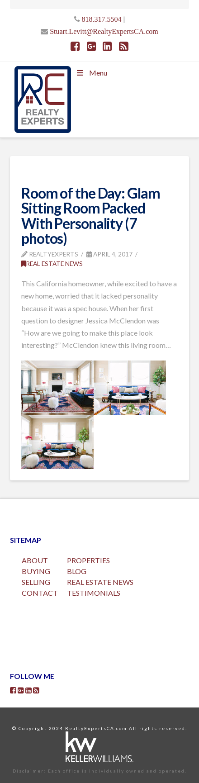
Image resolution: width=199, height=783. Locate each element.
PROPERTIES (88, 560)
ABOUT (35, 560)
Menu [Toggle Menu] (91, 72)
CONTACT (40, 592)
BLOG (76, 571)
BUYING (36, 571)
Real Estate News (52, 263)
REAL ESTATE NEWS (100, 582)
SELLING (36, 582)
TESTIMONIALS (93, 592)
